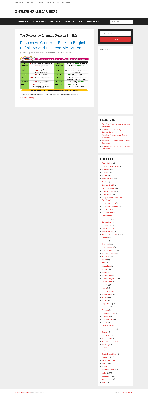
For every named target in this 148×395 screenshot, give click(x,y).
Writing (104, 382)
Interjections (106, 272)
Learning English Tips (110, 279)
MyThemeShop (127, 392)
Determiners (106, 225)
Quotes (104, 323)
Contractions (107, 222)
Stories (104, 348)
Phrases (105, 297)
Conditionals (106, 209)
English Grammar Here (36, 11)
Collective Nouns (108, 191)
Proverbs (105, 310)
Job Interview (107, 275)
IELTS (104, 263)
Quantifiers (106, 316)
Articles (105, 182)
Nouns (104, 288)
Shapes (105, 332)
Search (131, 22)
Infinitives (105, 269)
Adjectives (106, 169)
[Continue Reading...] (27, 98)
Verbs (104, 373)
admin (24, 53)
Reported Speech (108, 329)
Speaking (40, 2)
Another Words (107, 179)
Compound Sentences (110, 206)
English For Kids (108, 228)
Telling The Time (108, 360)
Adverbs (105, 172)
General (50, 2)
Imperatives (106, 266)
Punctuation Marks (109, 313)
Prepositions (106, 304)
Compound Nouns (109, 203)
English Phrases (108, 231)
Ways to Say (106, 379)
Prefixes (105, 301)
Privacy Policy (66, 2)
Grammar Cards (108, 247)
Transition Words (108, 370)
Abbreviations (107, 163)
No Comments (65, 53)
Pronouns (105, 307)
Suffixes (105, 351)
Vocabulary (29, 2)
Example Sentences (109, 235)
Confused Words (108, 213)
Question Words (108, 319)
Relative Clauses (108, 326)
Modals (104, 285)
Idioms (104, 260)
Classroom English (109, 188)
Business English (108, 185)
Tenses (104, 363)
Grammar (18, 2)
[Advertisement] (115, 81)
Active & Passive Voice (110, 166)
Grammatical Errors (109, 250)
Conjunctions (107, 216)
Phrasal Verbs (107, 294)
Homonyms (106, 257)
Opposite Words (108, 291)
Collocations (106, 194)
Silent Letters (107, 338)
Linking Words (107, 282)
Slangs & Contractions (110, 341)
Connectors (106, 219)
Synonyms (106, 357)
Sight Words (106, 335)
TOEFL (104, 367)
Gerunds (105, 241)
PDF (58, 2)
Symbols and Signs (109, 354)
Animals (105, 176)
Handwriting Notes (109, 253)
